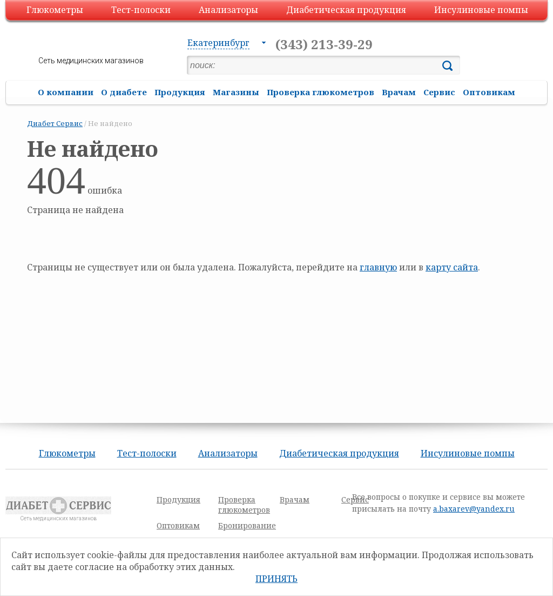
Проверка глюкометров (320, 92)
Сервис (439, 92)
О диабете (124, 92)
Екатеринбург (218, 43)
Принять (276, 579)
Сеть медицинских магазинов (91, 60)
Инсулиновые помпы (481, 10)
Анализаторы (228, 10)
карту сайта (452, 267)
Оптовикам (489, 92)
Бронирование (247, 525)
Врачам (399, 92)
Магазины (236, 92)
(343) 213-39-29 (324, 44)
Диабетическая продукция (346, 10)
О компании (65, 92)
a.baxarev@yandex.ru (474, 509)
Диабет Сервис (55, 123)
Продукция (179, 92)
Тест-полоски (141, 10)
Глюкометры (54, 10)
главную (378, 267)
